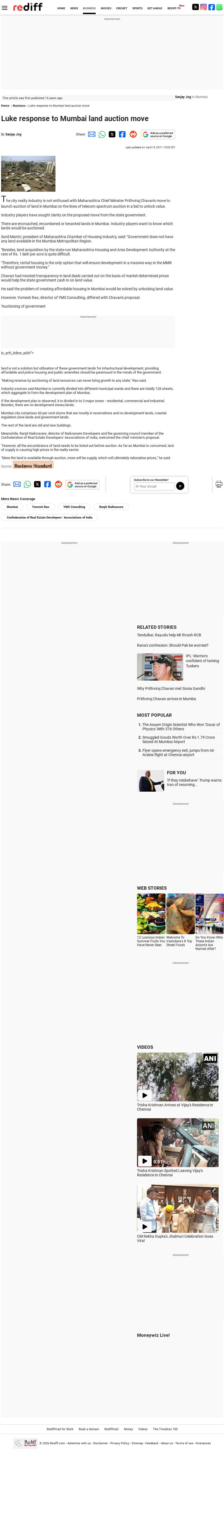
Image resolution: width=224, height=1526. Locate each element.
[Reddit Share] (132, 134)
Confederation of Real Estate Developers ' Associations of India (49, 517)
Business (19, 106)
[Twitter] (195, 7)
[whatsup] (220, 7)
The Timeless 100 (165, 1429)
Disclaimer (100, 1443)
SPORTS (137, 8)
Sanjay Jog (13, 134)
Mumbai (12, 507)
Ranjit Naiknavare (111, 507)
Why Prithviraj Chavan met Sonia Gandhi (171, 688)
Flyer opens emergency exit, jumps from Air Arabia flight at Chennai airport (178, 752)
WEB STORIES (152, 888)
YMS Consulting (74, 507)
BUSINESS (89, 8)
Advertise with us (79, 1443)
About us (167, 1443)
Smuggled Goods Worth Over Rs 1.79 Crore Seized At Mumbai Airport (178, 739)
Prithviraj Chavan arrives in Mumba (166, 699)
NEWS (74, 8)
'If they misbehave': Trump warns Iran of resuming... (194, 782)
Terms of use (184, 1443)
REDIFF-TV (174, 8)
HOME (61, 8)
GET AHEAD (154, 8)
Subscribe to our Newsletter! (151, 480)
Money (128, 1429)
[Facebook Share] (122, 134)
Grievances (203, 1443)
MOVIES (106, 8)
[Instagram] (204, 7)
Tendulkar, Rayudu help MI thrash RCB (169, 635)
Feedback (151, 1443)
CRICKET (121, 8)
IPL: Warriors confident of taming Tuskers (202, 661)
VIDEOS (145, 1047)
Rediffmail (111, 1429)
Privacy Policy (119, 1443)
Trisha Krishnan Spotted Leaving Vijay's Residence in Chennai (170, 1172)
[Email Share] (91, 134)
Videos (143, 1429)
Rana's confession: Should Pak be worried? (173, 645)
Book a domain (89, 1429)
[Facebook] (212, 7)
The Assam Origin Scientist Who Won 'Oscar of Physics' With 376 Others (181, 726)
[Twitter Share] (111, 134)
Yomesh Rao (40, 507)
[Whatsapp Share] (101, 134)
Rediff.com (57, 1443)
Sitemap (137, 1443)
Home (5, 106)
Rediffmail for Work (60, 1429)
